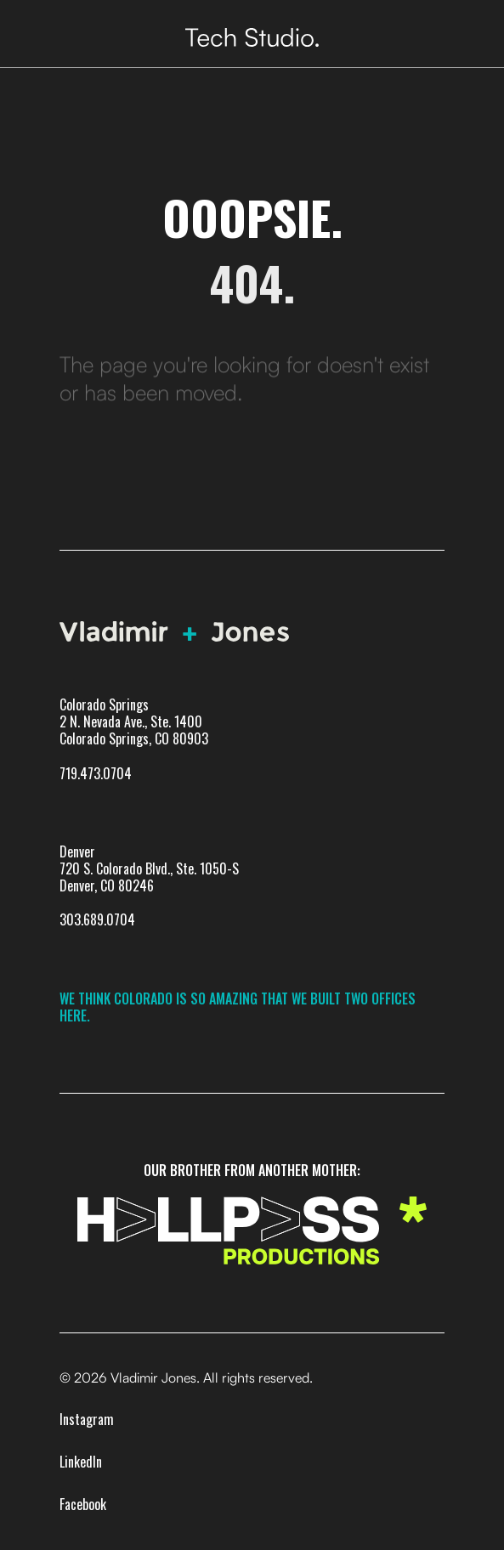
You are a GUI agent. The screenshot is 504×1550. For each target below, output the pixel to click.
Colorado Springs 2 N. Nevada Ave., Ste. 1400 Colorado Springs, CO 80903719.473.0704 (133, 739)
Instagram (86, 1419)
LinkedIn (80, 1461)
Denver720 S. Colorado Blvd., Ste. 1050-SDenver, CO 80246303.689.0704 (149, 886)
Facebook (82, 1504)
